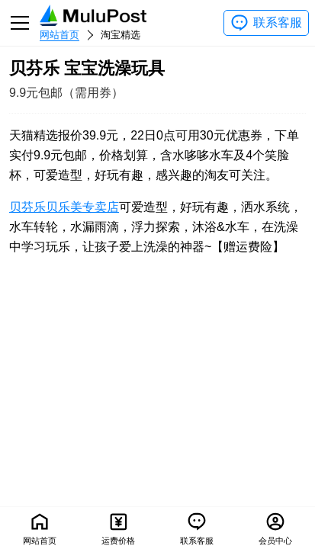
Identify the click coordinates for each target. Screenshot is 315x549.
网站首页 (59, 34)
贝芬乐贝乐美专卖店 (64, 207)
